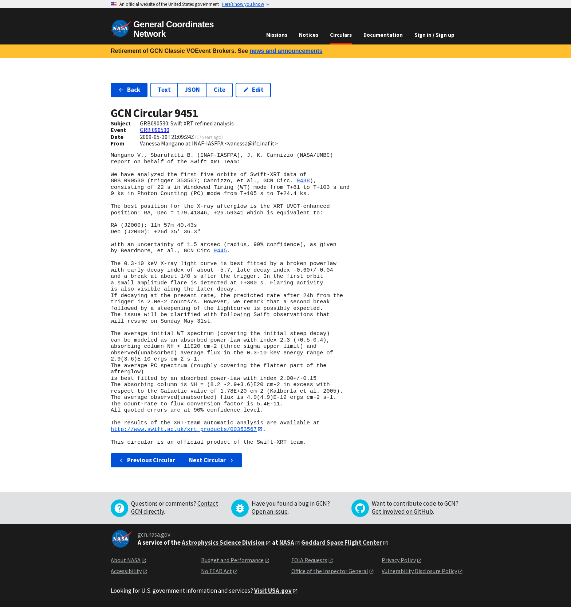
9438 (303, 180)
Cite (219, 90)
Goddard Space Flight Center (341, 542)
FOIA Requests (309, 560)
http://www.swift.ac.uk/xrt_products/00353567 (184, 429)
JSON (192, 90)
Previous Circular (146, 460)
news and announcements (285, 51)
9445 (220, 250)
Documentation (383, 34)
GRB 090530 (154, 129)
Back (129, 90)
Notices (308, 34)
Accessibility (126, 571)
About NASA (126, 560)
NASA (286, 542)
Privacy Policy (399, 560)
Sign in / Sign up (434, 34)
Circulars (341, 34)
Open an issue (270, 511)
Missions (276, 34)
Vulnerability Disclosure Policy (419, 571)
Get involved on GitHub (402, 511)
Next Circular (212, 460)
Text (164, 90)
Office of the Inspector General (329, 571)
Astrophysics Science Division (223, 542)
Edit (253, 90)
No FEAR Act (216, 571)
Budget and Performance (232, 560)
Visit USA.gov (273, 591)
